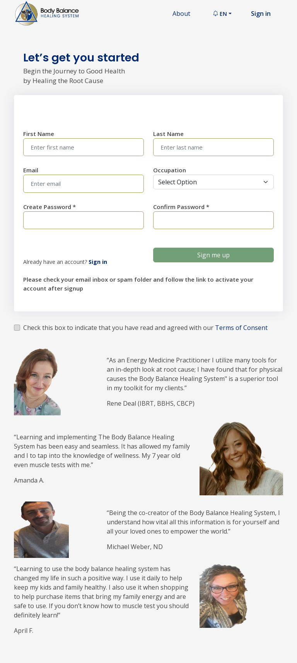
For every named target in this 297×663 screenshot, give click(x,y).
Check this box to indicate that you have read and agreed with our (145, 327)
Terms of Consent (241, 327)
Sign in (261, 13)
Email (30, 170)
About (181, 13)
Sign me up (213, 255)
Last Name (168, 134)
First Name (38, 134)
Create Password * (49, 207)
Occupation (169, 170)
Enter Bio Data (45, 109)
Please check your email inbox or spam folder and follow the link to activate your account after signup (138, 283)
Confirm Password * (181, 207)
